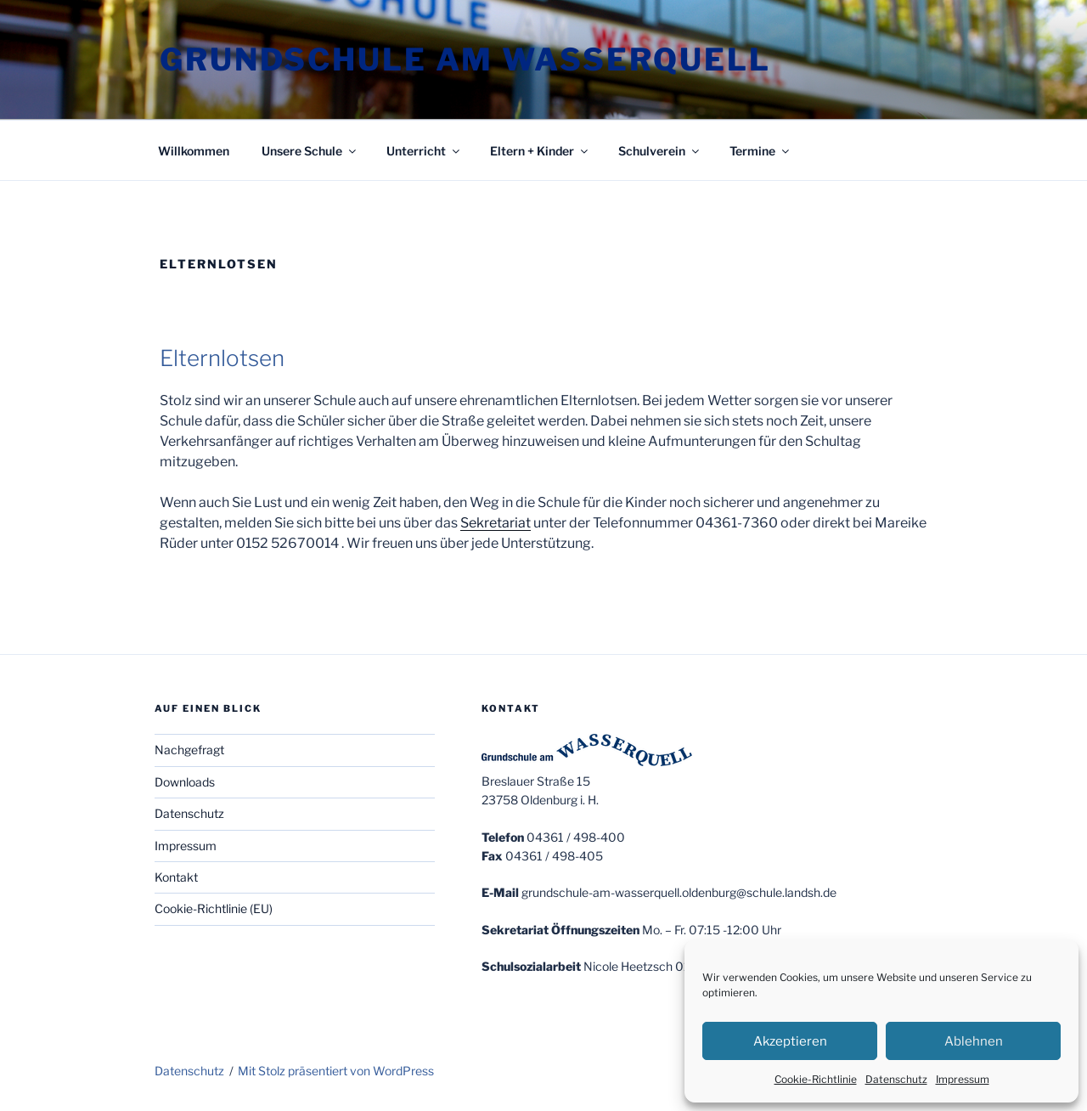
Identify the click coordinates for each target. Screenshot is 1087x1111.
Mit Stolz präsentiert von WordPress (336, 1070)
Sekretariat (495, 523)
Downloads (185, 782)
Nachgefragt (189, 749)
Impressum (962, 1079)
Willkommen (193, 151)
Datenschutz (896, 1079)
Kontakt (176, 877)
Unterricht (424, 151)
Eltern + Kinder (540, 151)
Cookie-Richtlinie (815, 1079)
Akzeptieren (790, 1041)
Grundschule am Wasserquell (465, 59)
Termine (760, 151)
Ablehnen (973, 1041)
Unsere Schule (310, 151)
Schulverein (659, 151)
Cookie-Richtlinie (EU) (214, 908)
